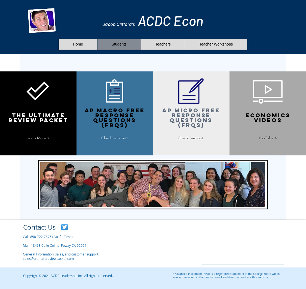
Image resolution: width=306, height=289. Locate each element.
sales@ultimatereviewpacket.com (48, 258)
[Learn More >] (37, 138)
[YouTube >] (267, 138)
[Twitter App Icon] (64, 227)
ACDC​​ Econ (152, 20)
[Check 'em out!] (114, 138)
